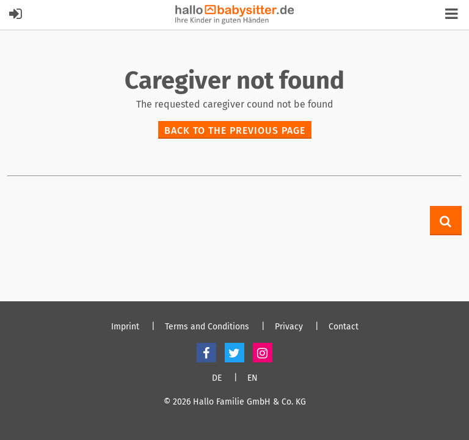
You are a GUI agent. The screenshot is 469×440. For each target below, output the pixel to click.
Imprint (125, 327)
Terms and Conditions (207, 327)
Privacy (289, 327)
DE (217, 378)
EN (252, 378)
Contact (343, 327)
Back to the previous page (234, 130)
